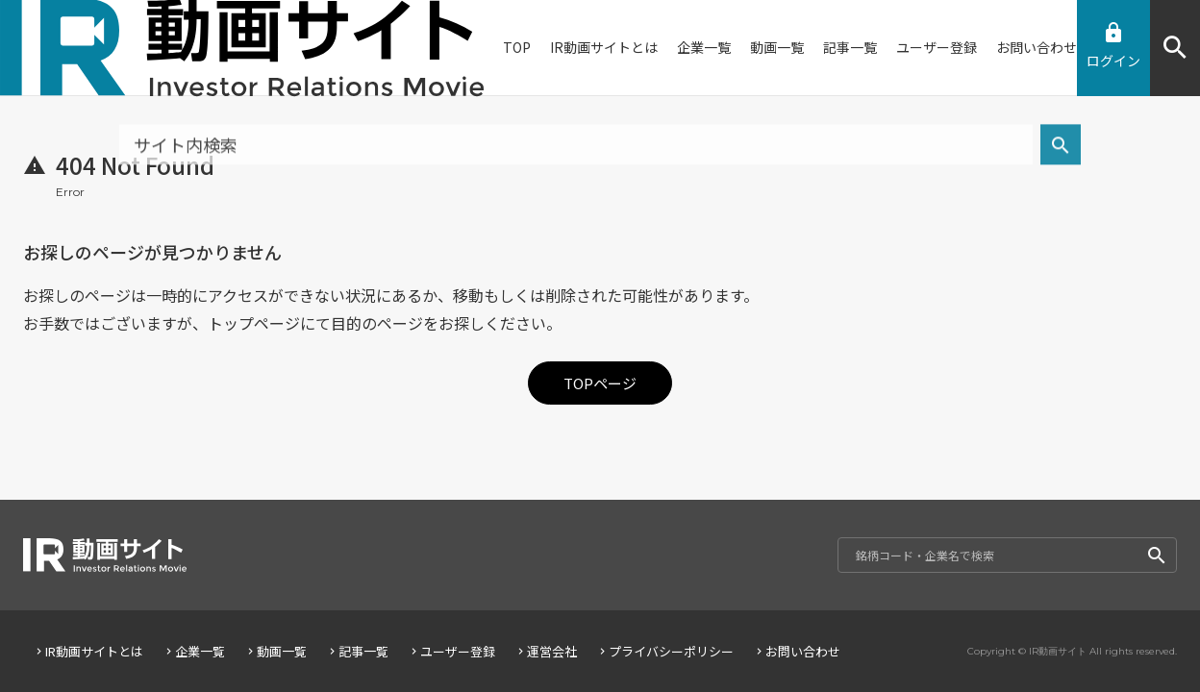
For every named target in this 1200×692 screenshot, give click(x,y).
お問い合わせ (796, 651)
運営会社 (545, 651)
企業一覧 (193, 651)
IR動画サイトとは (88, 651)
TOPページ (600, 382)
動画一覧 (275, 651)
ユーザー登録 (451, 651)
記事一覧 (357, 651)
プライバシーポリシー (665, 651)
